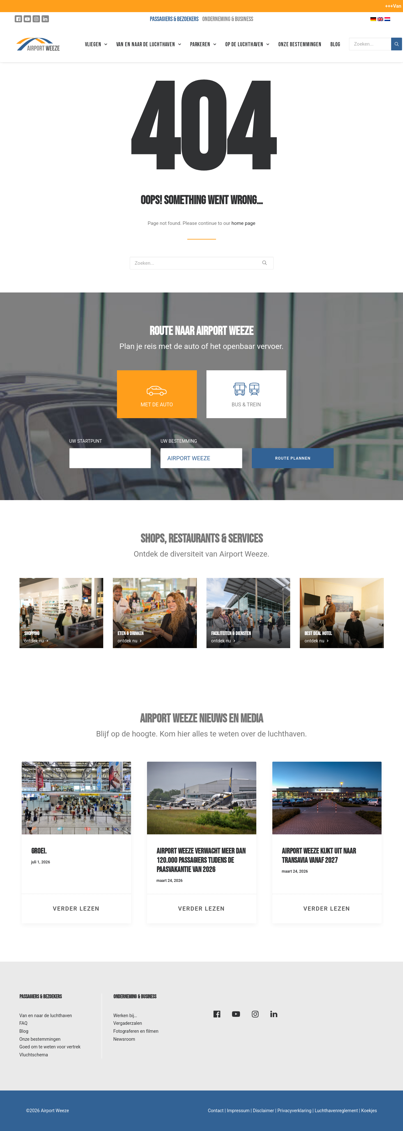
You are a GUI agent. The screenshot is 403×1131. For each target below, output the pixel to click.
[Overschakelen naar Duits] (373, 19)
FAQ (23, 1023)
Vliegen (96, 44)
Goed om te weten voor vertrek (50, 1046)
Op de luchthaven (247, 44)
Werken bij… (125, 1015)
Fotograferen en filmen (136, 1031)
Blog (335, 44)
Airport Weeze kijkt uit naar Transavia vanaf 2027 (319, 855)
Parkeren (203, 44)
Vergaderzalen (127, 1023)
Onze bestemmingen (300, 44)
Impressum (238, 1110)
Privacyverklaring (294, 1110)
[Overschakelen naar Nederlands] (387, 19)
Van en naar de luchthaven (45, 1015)
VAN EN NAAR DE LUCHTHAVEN (148, 44)
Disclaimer (263, 1110)
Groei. (39, 851)
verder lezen (76, 908)
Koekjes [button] (369, 1110)
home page (243, 223)
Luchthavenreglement (336, 1110)
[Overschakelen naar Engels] (380, 19)
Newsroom (124, 1039)
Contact (215, 1110)
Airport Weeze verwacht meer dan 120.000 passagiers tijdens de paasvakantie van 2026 (201, 860)
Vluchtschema (33, 1054)
